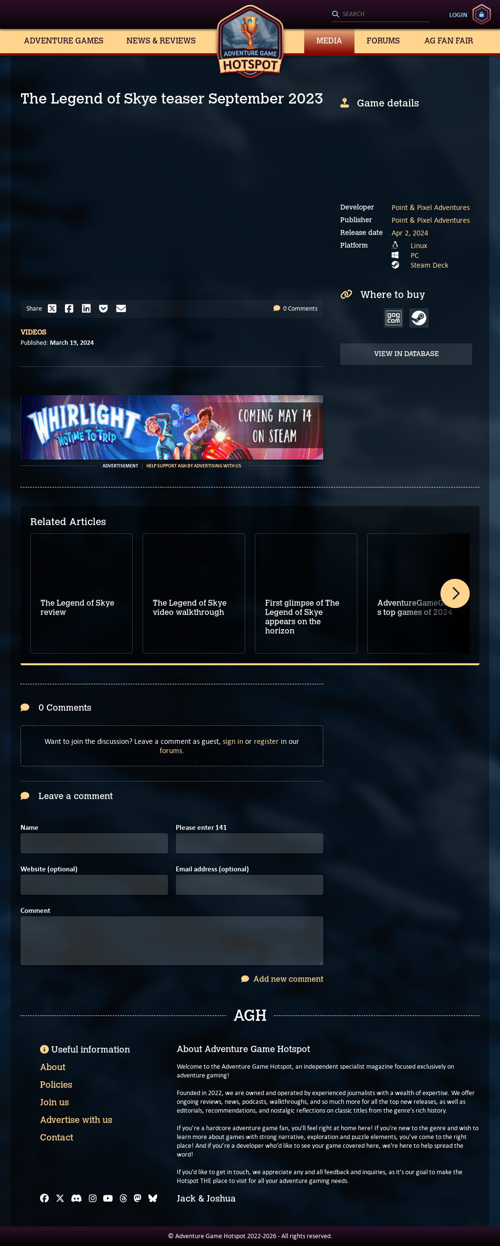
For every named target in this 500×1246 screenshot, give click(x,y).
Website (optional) (49, 869)
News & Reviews (161, 40)
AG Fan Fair (448, 40)
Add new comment (282, 979)
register (266, 741)
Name (30, 827)
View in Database (406, 354)
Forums (383, 40)
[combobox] (381, 14)
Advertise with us (76, 1120)
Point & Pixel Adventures (431, 207)
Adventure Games (64, 40)
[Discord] (76, 1198)
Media (329, 40)
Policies (56, 1084)
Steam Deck (429, 265)
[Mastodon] (138, 1198)
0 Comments (295, 308)
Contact (56, 1137)
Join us (54, 1102)
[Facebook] (44, 1198)
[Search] (381, 14)
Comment (35, 910)
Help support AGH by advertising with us (193, 466)
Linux (419, 245)
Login (458, 14)
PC (415, 255)
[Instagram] (93, 1198)
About (52, 1067)
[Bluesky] (152, 1198)
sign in (233, 741)
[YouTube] (108, 1198)
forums (171, 750)
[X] (60, 1198)
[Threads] (123, 1198)
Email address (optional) (212, 869)
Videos (33, 332)
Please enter (201, 827)
